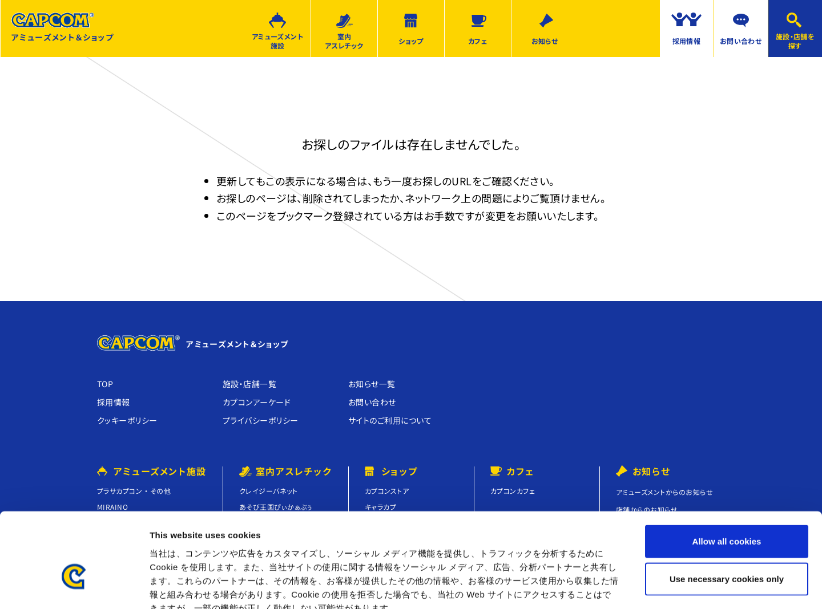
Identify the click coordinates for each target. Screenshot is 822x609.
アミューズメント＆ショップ (62, 28)
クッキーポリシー (127, 420)
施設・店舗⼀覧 (249, 383)
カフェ (477, 41)
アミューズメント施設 (278, 41)
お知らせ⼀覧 (372, 383)
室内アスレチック (344, 41)
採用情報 (686, 41)
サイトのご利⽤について (390, 420)
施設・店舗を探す (795, 41)
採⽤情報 (113, 402)
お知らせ (544, 41)
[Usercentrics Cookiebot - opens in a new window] (74, 586)
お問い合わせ (741, 41)
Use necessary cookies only (727, 512)
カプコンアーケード (257, 402)
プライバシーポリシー (261, 420)
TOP (105, 383)
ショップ (411, 41)
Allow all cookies (726, 474)
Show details (599, 586)
